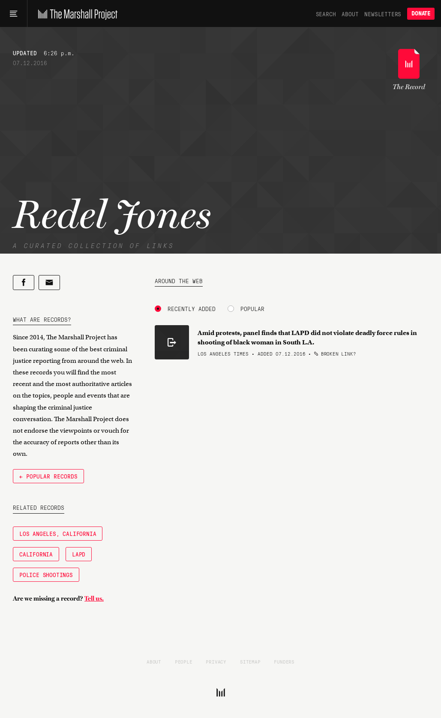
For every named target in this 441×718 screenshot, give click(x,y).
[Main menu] (13, 13)
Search (326, 14)
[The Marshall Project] (75, 13)
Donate (420, 13)
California (36, 554)
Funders (284, 661)
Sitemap (250, 661)
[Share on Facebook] (23, 282)
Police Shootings (46, 574)
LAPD (78, 554)
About (350, 14)
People (183, 661)
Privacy (216, 661)
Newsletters (382, 14)
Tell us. (94, 598)
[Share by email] (49, 282)
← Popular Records (48, 476)
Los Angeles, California (57, 533)
